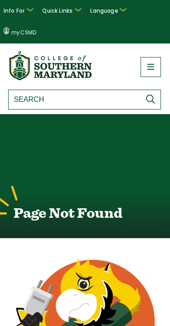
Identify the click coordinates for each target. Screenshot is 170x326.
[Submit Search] (153, 77)
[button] (25, 11)
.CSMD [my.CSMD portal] (150, 11)
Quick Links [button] (66, 10)
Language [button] (109, 10)
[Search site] (73, 77)
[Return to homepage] (51, 56)
